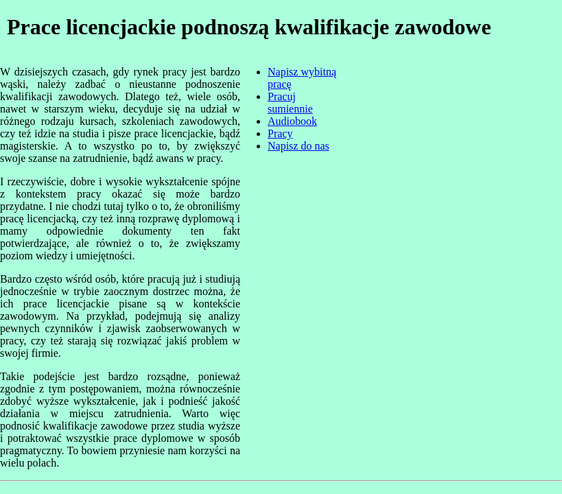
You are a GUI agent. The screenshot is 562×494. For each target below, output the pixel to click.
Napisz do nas (298, 146)
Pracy (280, 133)
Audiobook (292, 121)
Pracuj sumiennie (290, 103)
